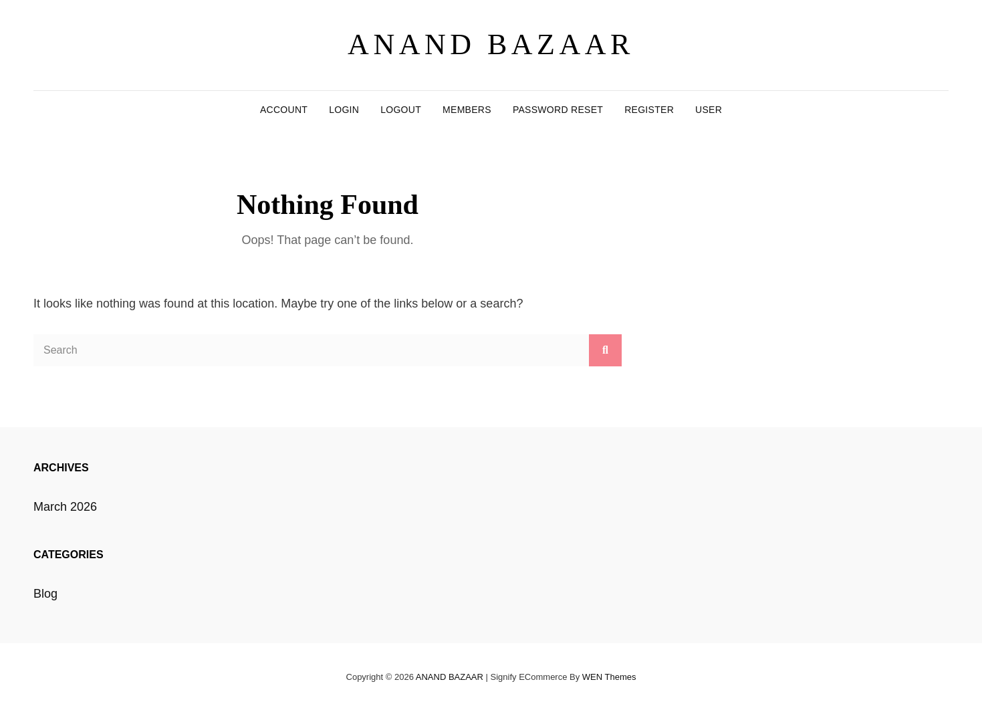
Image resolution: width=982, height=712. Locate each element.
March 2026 (65, 506)
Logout (400, 109)
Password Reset (558, 109)
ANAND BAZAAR (491, 44)
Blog (45, 593)
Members (467, 109)
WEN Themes (609, 677)
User (708, 109)
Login (344, 109)
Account (284, 109)
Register (649, 109)
